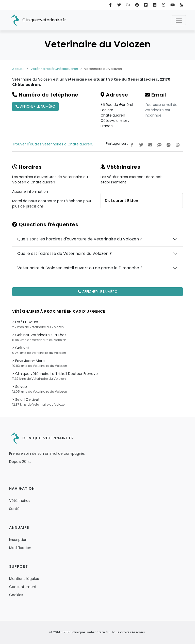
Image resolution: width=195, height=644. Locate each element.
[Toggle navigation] (179, 20)
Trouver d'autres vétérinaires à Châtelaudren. (52, 144)
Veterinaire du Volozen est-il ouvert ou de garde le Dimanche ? (79, 268)
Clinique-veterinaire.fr (37, 20)
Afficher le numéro (35, 106)
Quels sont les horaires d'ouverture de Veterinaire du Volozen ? (79, 239)
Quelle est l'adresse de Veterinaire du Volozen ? (64, 253)
